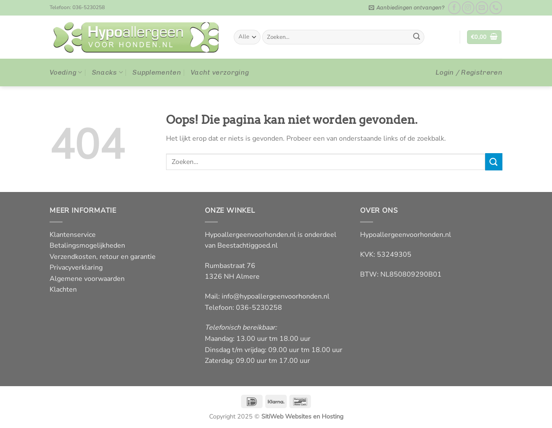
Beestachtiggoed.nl (247, 245)
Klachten (63, 289)
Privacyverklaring (76, 267)
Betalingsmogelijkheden (87, 245)
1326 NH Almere (232, 276)
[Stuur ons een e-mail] (482, 7)
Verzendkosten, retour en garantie (103, 256)
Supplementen (156, 72)
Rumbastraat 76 (230, 266)
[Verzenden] (416, 37)
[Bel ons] (495, 7)
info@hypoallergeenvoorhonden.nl (275, 296)
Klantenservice (73, 234)
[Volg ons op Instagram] (468, 7)
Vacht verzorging (220, 72)
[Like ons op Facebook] (454, 7)
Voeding (66, 72)
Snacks (107, 72)
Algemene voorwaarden (87, 278)
